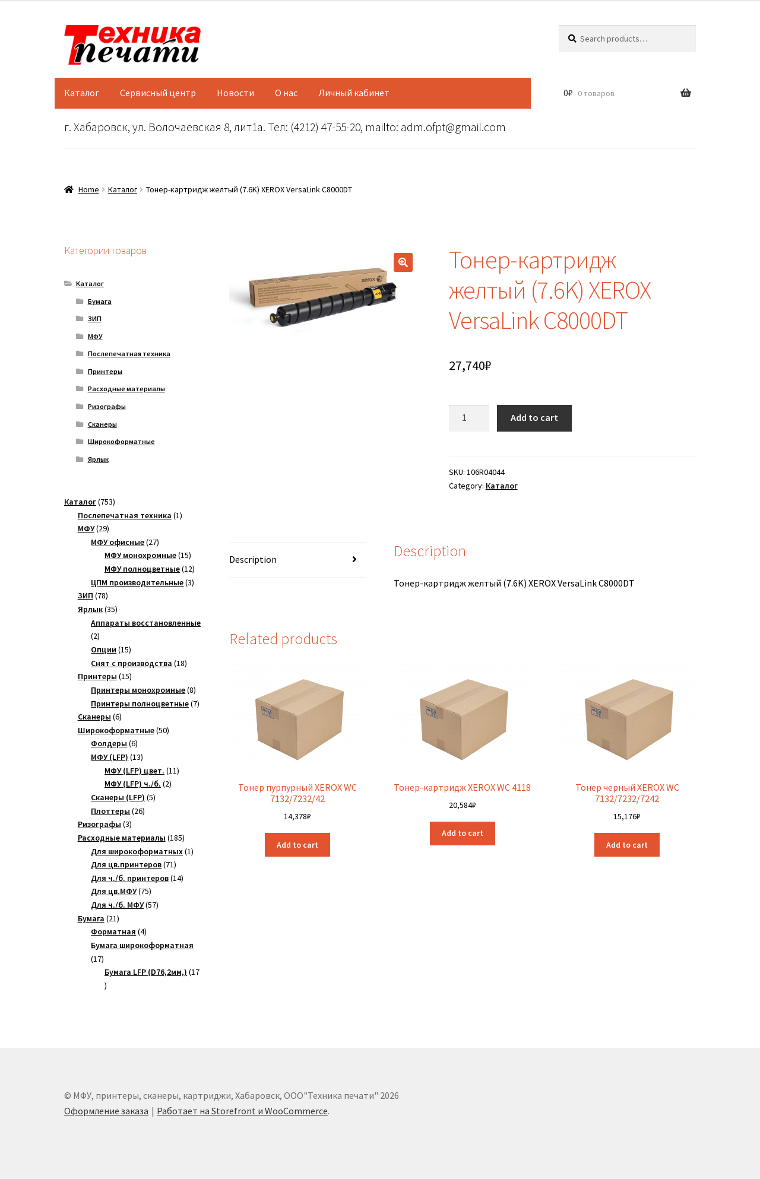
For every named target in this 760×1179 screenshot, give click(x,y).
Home (88, 189)
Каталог (81, 93)
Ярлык (98, 459)
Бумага (100, 301)
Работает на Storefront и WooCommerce (242, 1111)
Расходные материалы (126, 388)
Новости (235, 93)
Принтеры (105, 371)
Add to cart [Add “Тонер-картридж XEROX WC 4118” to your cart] (462, 833)
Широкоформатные (121, 441)
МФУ (95, 336)
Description (253, 559)
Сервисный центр (158, 93)
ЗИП (95, 318)
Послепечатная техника (129, 353)
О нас (286, 93)
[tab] (297, 560)
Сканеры (102, 424)
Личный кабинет (354, 93)
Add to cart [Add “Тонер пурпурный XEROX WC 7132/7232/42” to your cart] (297, 844)
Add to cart (534, 417)
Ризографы (107, 406)
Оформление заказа (106, 1111)
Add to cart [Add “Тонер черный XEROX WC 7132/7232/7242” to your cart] (627, 844)
